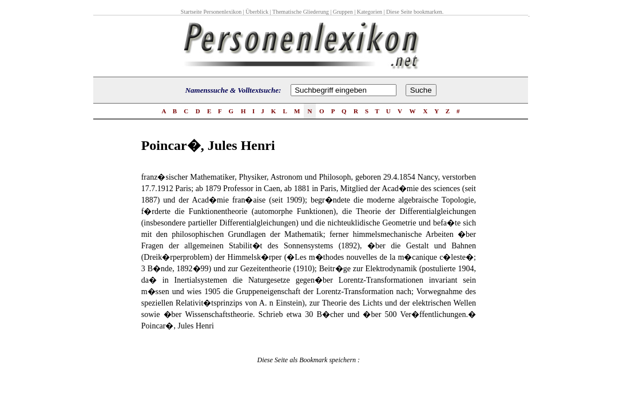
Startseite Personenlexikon (211, 12)
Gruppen (343, 12)
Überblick (256, 12)
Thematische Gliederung (300, 12)
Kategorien (369, 12)
